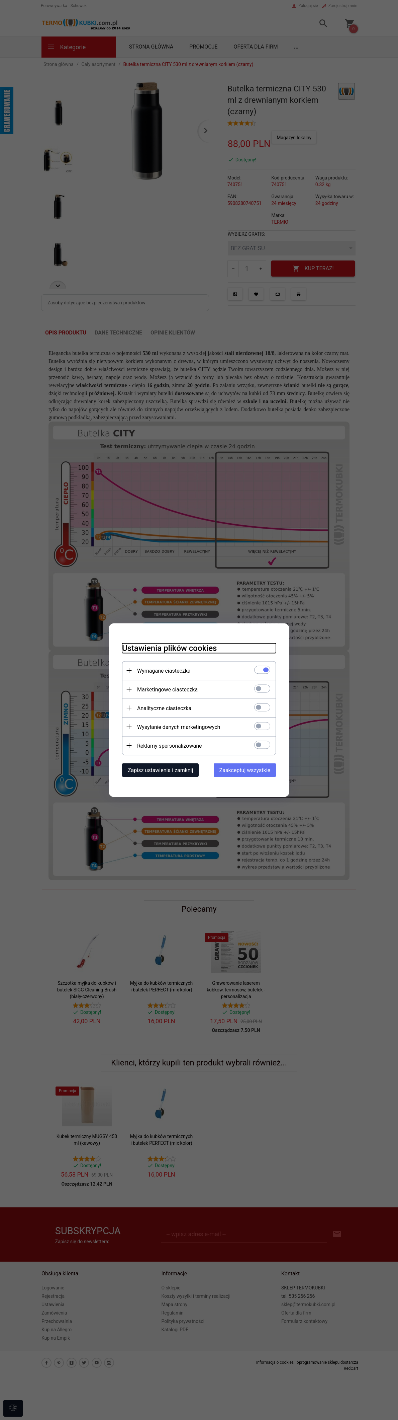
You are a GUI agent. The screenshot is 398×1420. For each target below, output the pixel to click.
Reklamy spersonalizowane (169, 745)
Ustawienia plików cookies (169, 648)
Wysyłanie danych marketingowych (178, 727)
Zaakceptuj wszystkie (244, 770)
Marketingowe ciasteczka (167, 689)
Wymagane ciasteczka (164, 670)
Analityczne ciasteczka (164, 708)
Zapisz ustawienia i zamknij (160, 770)
